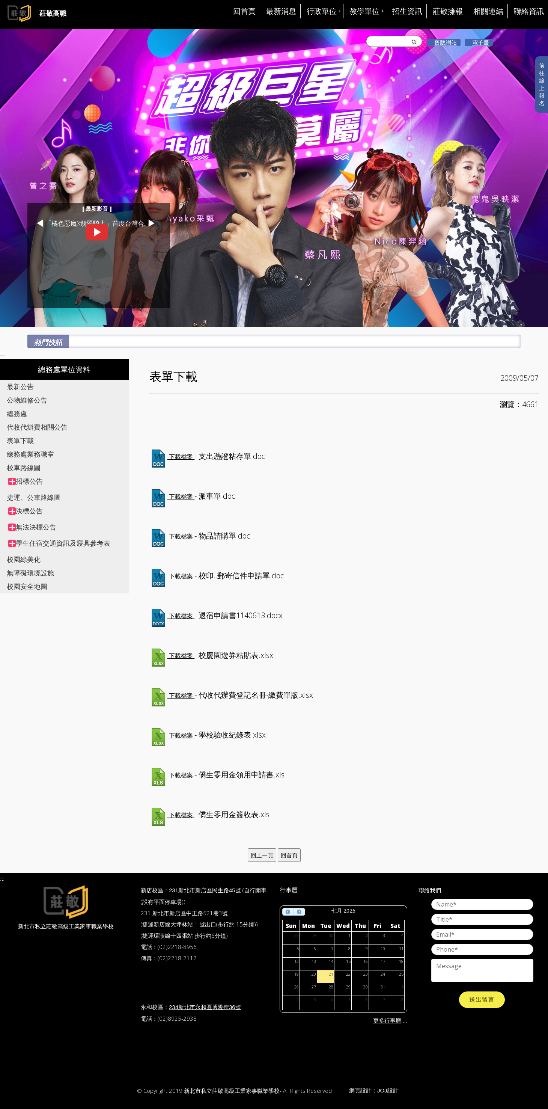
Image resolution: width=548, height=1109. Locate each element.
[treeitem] (68, 481)
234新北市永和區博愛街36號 (205, 1007)
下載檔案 (181, 457)
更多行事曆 (387, 1020)
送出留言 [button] (482, 999)
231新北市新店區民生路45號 (205, 890)
